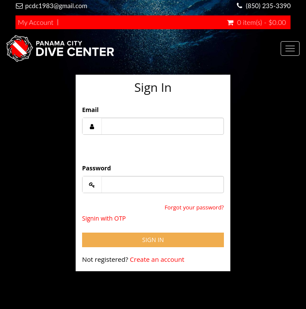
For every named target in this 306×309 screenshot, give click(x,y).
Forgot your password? (194, 207)
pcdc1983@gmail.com (56, 5)
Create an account (157, 259)
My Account (36, 22)
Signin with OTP (104, 218)
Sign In (153, 240)
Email (90, 110)
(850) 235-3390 (268, 5)
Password (96, 168)
